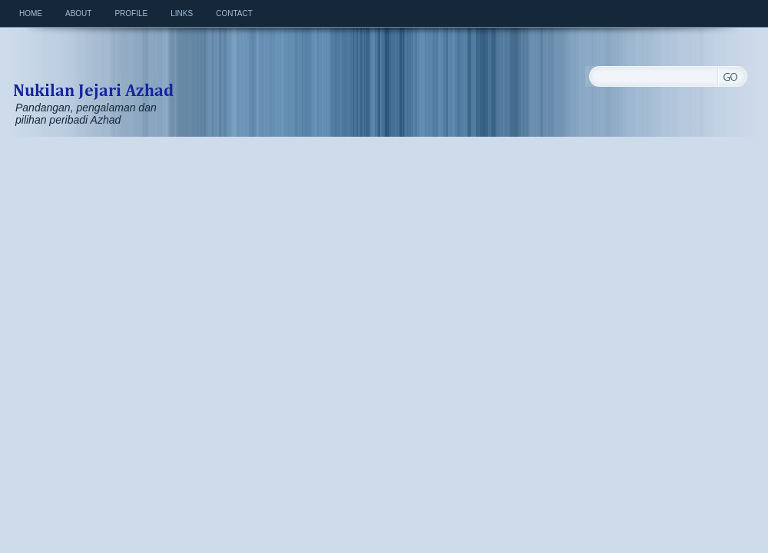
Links (181, 13)
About (78, 13)
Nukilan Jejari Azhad (93, 74)
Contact (234, 13)
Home (30, 13)
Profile (130, 13)
